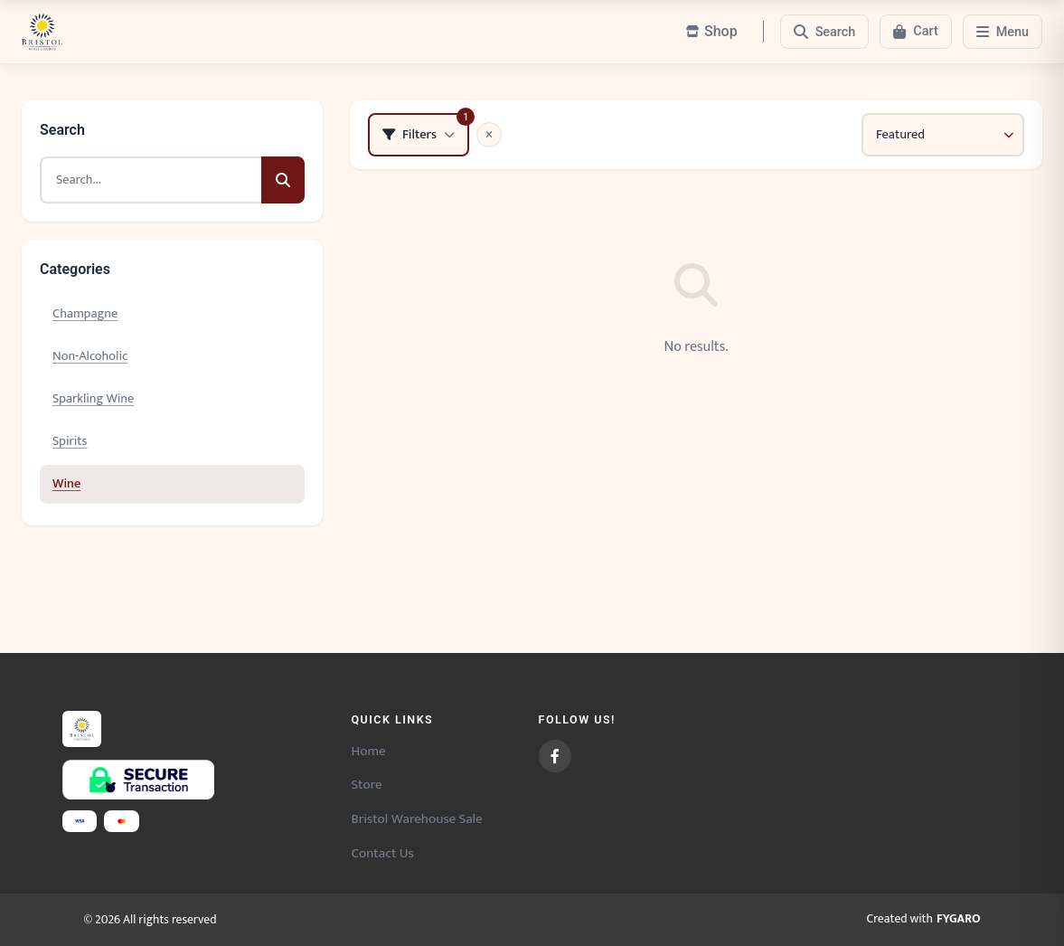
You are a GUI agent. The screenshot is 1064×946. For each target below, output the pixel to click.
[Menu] (1002, 31)
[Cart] (915, 31)
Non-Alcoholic (89, 356)
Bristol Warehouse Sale (417, 819)
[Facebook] (555, 756)
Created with (924, 920)
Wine (66, 484)
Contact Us (383, 853)
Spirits (69, 441)
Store (367, 784)
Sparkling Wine (93, 399)
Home (369, 751)
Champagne (85, 314)
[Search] (825, 31)
